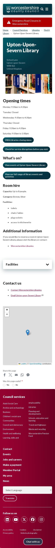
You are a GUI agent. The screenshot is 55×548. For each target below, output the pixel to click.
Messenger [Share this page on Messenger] (28, 375)
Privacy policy (8, 533)
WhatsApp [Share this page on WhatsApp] (22, 375)
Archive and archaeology (13, 408)
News (6, 481)
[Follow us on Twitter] (24, 519)
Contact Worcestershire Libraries (26, 290)
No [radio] (17, 385)
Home (5, 30)
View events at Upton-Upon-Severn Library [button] (25, 165)
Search (42, 9)
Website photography (29, 533)
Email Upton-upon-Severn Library (27, 295)
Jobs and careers (12, 459)
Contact (7, 448)
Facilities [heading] (12, 264)
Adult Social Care (10, 403)
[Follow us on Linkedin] (7, 519)
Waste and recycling (37, 429)
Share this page (9, 371)
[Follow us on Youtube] (16, 519)
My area (7, 475)
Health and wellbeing (12, 433)
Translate (9, 498)
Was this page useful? (12, 381)
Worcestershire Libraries (22, 246)
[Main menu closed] (47, 9)
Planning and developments (35, 412)
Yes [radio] (8, 385)
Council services (20, 30)
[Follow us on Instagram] (41, 519)
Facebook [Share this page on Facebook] (4, 375)
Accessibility (8, 530)
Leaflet (22, 364)
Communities (8, 420)
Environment (8, 429)
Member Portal (11, 470)
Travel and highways (37, 425)
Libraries (36, 30)
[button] (26, 149)
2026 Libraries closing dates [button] (18, 140)
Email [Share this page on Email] (16, 375)
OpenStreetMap (35, 364)
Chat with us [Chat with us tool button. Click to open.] (33, 541)
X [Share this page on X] (10, 375)
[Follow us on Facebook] (33, 519)
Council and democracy (13, 425)
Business (6, 412)
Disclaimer (37, 530)
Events (7, 454)
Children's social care (12, 416)
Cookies (23, 530)
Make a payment (12, 464)
